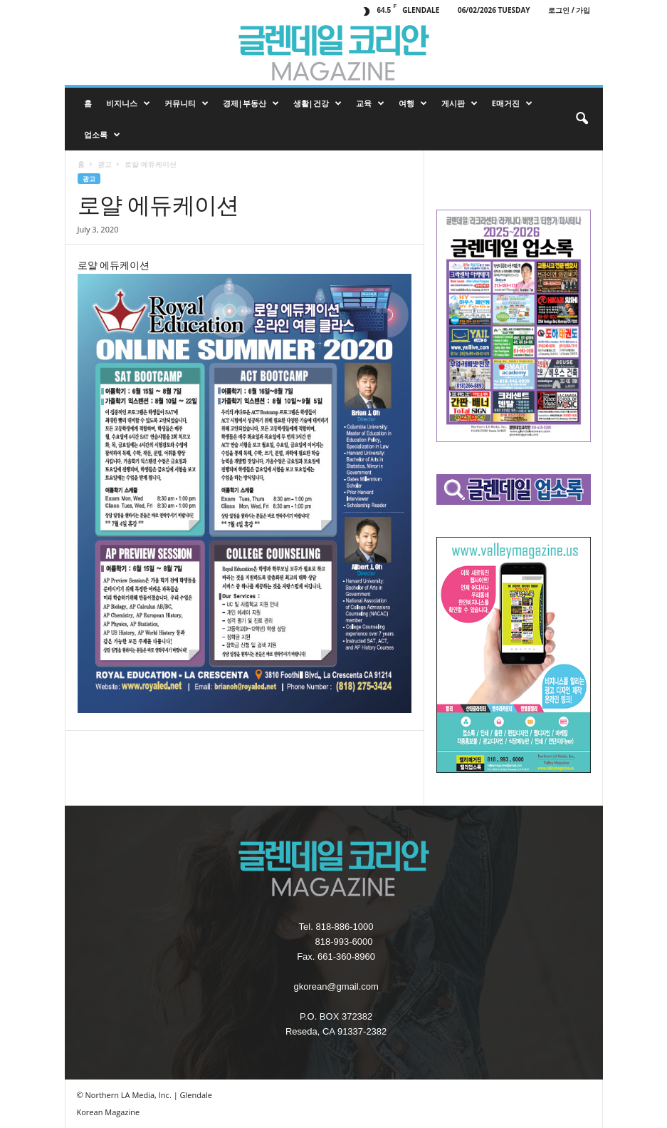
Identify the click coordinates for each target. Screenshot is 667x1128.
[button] (581, 119)
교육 (370, 103)
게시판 (459, 103)
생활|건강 (317, 103)
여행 (413, 103)
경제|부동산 (251, 103)
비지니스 (128, 103)
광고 (105, 164)
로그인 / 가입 (569, 10)
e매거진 (512, 103)
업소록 (102, 134)
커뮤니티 (186, 103)
